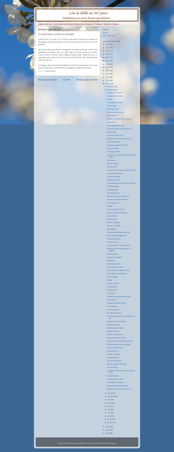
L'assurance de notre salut (115, 125)
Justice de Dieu (112, 216)
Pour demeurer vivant (114, 313)
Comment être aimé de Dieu (116, 303)
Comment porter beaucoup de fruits (119, 296)
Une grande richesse (114, 239)
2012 (107, 430)
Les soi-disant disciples (115, 348)
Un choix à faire (112, 242)
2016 (107, 77)
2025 (107, 48)
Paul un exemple (112, 163)
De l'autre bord (112, 167)
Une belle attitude (113, 186)
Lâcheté (109, 280)
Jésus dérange (111, 229)
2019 (107, 67)
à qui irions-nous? (113, 351)
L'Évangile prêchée (113, 152)
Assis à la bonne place (114, 361)
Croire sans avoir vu (113, 310)
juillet (109, 403)
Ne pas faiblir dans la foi (115, 135)
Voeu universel (112, 115)
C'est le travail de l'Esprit (115, 209)
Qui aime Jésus (112, 290)
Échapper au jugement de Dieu (117, 145)
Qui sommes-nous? (109, 35)
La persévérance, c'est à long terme (118, 245)
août (109, 400)
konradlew (97, 443)
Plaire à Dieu (111, 122)
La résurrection (112, 306)
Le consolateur (112, 287)
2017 (107, 74)
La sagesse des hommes (115, 96)
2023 (107, 54)
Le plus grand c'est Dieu (115, 379)
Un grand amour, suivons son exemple (120, 341)
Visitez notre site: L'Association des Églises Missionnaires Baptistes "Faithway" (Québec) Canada (78, 24)
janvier (110, 422)
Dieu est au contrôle (113, 226)
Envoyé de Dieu (112, 367)
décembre (110, 86)
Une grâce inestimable (114, 257)
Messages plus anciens (87, 79)
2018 (107, 71)
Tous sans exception (113, 142)
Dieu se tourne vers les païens (117, 213)
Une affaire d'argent (113, 177)
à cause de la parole (113, 354)
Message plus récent (47, 79)
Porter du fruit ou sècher (115, 267)
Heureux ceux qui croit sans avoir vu (119, 389)
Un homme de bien (113, 325)
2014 (107, 84)
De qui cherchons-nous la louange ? (119, 344)
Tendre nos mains (113, 109)
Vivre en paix (111, 106)
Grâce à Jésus (111, 132)
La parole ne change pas (115, 173)
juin (108, 406)
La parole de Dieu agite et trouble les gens (121, 170)
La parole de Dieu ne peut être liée (118, 232)
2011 (107, 433)
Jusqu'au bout (111, 300)
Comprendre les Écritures (115, 382)
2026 (107, 44)
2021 (107, 61)
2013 (107, 427)
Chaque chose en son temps (116, 321)
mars (109, 416)
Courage (110, 206)
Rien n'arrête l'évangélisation (116, 235)
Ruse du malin (112, 219)
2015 (107, 80)
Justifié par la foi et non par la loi (118, 196)
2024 (107, 51)
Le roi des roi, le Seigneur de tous (118, 270)
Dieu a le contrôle (113, 148)
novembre (111, 90)
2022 (107, 57)
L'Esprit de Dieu (112, 376)
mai (108, 409)
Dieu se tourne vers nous (115, 112)
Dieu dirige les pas (113, 193)
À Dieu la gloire (112, 254)
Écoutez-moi (111, 160)
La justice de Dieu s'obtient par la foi (119, 129)
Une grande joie (112, 190)
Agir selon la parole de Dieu (116, 338)
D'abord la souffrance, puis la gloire (119, 119)
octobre (110, 393)
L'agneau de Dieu (113, 357)
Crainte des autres (113, 331)
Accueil (66, 79)
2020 (107, 64)
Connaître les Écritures (114, 334)
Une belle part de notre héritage (117, 386)
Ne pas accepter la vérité (115, 328)
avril (109, 413)
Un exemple (111, 260)
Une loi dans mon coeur (115, 102)
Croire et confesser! (113, 222)
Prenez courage (112, 277)
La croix (110, 99)
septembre (111, 396)
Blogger (113, 443)
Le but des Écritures (113, 264)
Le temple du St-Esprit (114, 93)
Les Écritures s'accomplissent (117, 273)
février (109, 419)
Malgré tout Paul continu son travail (119, 138)
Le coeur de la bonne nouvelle (117, 199)
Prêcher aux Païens (113, 180)
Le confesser (111, 293)
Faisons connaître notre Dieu (116, 364)
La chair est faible (113, 283)
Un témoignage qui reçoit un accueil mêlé (121, 183)
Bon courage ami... (113, 203)
